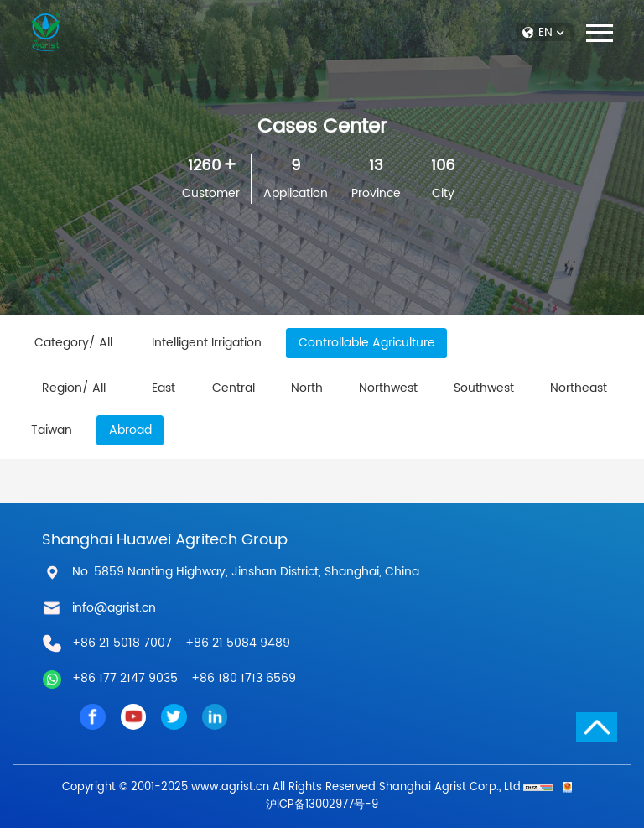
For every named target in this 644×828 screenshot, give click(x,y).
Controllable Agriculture (367, 343)
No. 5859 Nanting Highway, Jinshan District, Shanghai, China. (247, 572)
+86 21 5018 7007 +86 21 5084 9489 (181, 643)
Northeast (578, 388)
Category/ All (73, 343)
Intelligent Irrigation (207, 343)
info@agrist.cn (114, 608)
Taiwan (51, 430)
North (307, 388)
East (163, 388)
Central (233, 388)
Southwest (484, 388)
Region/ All (74, 388)
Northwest (388, 388)
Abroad (130, 430)
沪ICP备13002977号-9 (322, 805)
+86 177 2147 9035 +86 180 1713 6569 (184, 679)
